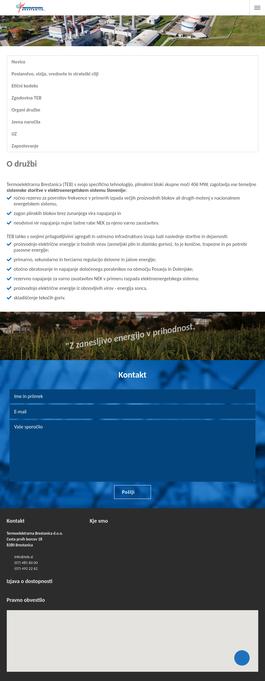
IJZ (14, 134)
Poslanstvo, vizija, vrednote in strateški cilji (55, 74)
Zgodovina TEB (27, 98)
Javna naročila (26, 122)
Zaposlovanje (25, 146)
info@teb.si (23, 556)
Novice (19, 62)
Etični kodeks (25, 86)
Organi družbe (26, 110)
